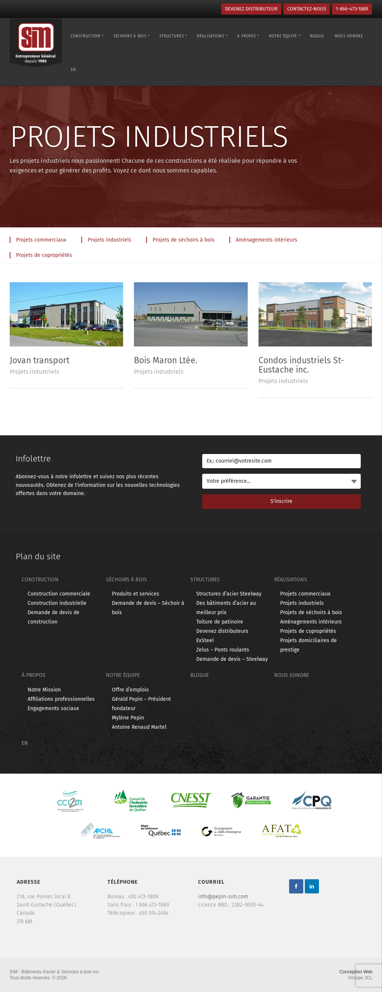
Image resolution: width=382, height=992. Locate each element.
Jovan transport (39, 360)
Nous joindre (349, 35)
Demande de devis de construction (53, 617)
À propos (248, 35)
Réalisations (212, 35)
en (73, 69)
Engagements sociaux (53, 708)
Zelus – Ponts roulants (222, 650)
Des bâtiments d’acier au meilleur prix (226, 608)
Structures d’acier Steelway (229, 594)
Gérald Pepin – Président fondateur (141, 704)
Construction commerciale (59, 594)
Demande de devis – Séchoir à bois (148, 608)
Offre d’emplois (130, 690)
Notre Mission (44, 690)
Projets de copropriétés (308, 631)
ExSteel (205, 640)
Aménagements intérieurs (311, 622)
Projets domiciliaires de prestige (308, 645)
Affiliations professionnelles (61, 699)
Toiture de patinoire (219, 622)
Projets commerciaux (305, 594)
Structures (173, 35)
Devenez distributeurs (222, 631)
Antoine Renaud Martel (139, 727)
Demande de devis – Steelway (232, 659)
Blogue (317, 35)
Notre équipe (285, 35)
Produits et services (135, 594)
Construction (87, 35)
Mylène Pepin (128, 718)
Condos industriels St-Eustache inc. (301, 365)
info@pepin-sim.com (223, 896)
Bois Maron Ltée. (166, 360)
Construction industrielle (57, 603)
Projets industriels (34, 371)
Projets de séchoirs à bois (311, 612)
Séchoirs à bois (131, 35)
